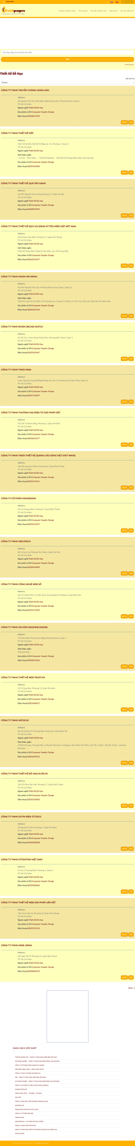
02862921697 (33, 259)
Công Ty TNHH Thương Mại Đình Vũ (28, 1073)
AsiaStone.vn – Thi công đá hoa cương (29, 1121)
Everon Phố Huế (21, 1089)
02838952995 (33, 209)
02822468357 (33, 703)
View (131, 122)
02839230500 (33, 166)
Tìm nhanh (83, 11)
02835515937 (33, 524)
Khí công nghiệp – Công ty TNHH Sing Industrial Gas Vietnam (37, 1081)
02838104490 (33, 567)
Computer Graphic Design (43, 112)
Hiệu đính (113, 11)
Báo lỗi (124, 122)
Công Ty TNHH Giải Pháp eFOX (25, 1125)
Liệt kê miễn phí (126, 11)
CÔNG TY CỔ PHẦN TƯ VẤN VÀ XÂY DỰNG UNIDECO (32, 1085)
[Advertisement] (67, 33)
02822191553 (33, 928)
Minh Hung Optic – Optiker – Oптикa (28, 1093)
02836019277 (33, 438)
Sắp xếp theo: (130, 78)
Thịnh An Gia (19, 1117)
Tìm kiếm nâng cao (98, 11)
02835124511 (33, 481)
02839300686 (33, 885)
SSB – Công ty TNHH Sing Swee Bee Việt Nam (30, 1077)
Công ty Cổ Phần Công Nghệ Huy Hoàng (29, 1065)
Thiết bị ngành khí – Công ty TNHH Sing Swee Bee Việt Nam (36, 1057)
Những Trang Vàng (67, 11)
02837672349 (33, 610)
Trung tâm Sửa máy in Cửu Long (26, 1109)
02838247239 (33, 116)
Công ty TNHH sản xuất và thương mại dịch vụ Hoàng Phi (36, 1129)
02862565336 (33, 309)
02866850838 (33, 842)
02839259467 (33, 352)
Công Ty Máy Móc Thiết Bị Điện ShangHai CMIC (31, 1101)
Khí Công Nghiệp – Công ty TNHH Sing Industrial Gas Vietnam (37, 1061)
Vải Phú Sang (19, 1133)
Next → (131, 988)
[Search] (4, 2)
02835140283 (33, 799)
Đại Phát (18, 1097)
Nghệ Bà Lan (19, 1105)
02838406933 (33, 971)
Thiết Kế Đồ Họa (36, 107)
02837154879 (33, 395)
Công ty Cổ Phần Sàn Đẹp (24, 1113)
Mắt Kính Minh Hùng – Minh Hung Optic (29, 1069)
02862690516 (33, 756)
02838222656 (33, 660)
